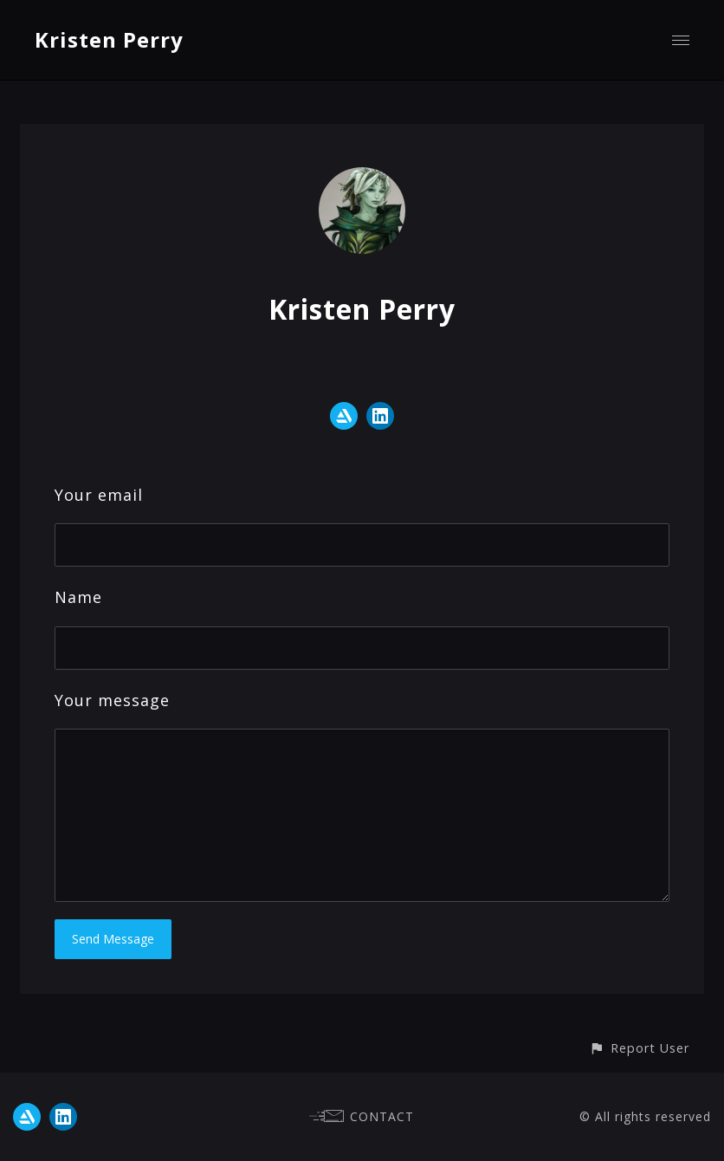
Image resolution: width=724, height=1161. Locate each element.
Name (78, 597)
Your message (112, 700)
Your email (99, 494)
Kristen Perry (109, 39)
